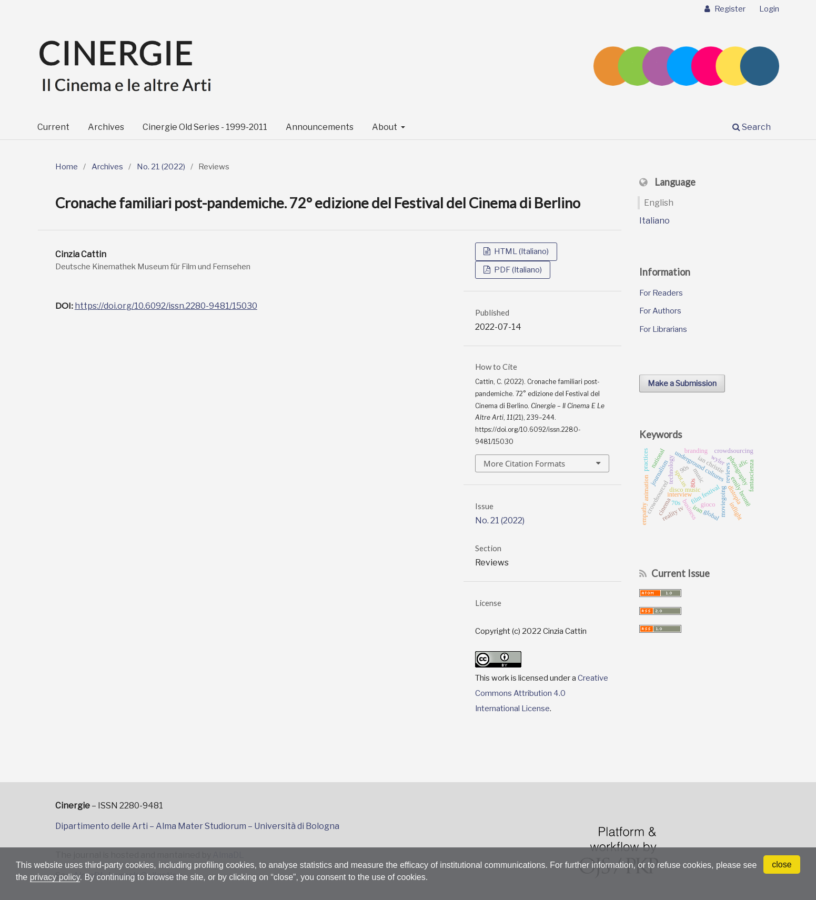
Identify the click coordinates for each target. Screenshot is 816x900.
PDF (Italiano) (517, 270)
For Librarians (663, 329)
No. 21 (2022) (161, 166)
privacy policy (55, 877)
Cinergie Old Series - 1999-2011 (205, 127)
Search (751, 127)
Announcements (320, 127)
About (385, 127)
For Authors (660, 311)
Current (53, 127)
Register (729, 9)
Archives (106, 127)
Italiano (654, 221)
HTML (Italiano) (520, 251)
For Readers (661, 293)
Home (66, 166)
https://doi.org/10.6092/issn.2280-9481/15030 (166, 306)
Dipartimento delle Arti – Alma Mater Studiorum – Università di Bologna (197, 826)
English (658, 203)
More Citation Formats (524, 463)
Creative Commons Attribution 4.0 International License (541, 693)
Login (769, 9)
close (781, 864)
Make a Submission (682, 383)
